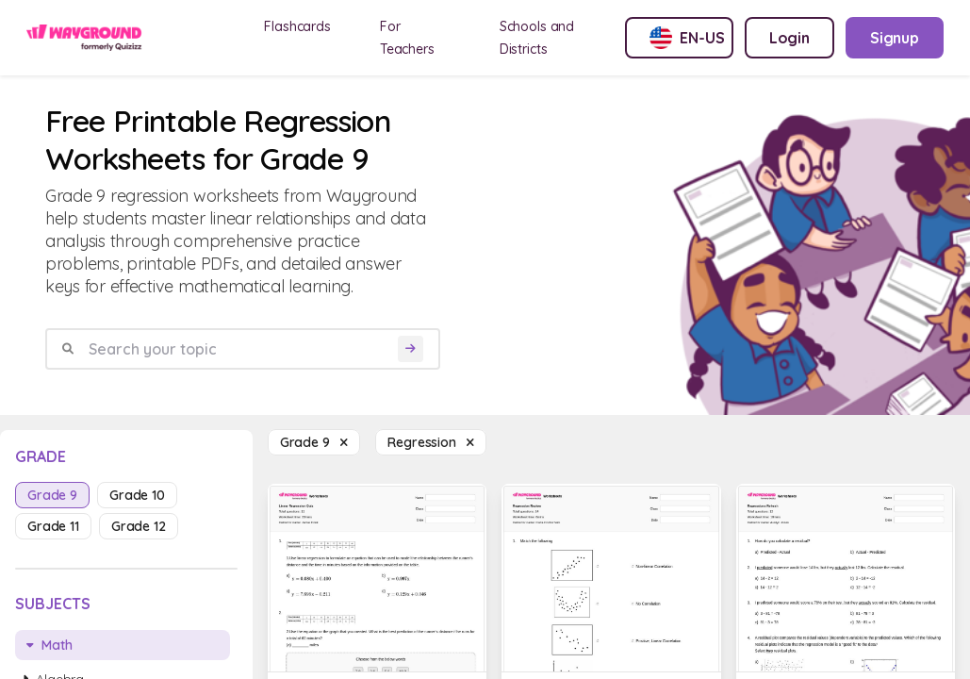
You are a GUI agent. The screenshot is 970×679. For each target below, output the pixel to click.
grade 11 (53, 526)
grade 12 (138, 526)
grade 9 (52, 495)
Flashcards (297, 26)
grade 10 (137, 495)
